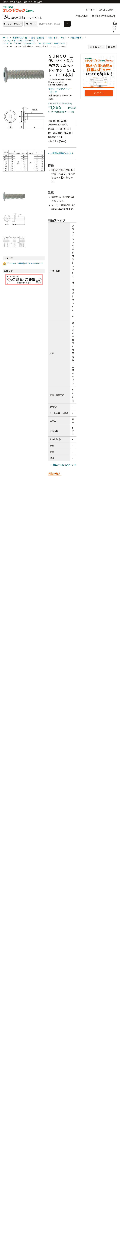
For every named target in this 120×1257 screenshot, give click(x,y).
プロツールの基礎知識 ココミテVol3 (23, 263)
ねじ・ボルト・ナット (57, 38)
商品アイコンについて (63, 464)
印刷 (111, 47)
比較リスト (96, 47)
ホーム (5, 38)
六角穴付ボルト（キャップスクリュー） (19, 40)
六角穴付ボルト (77, 38)
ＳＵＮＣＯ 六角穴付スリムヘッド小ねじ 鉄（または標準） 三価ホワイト (34, 43)
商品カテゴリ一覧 (20, 38)
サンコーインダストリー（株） (59, 90)
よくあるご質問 (106, 9)
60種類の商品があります (61, 153)
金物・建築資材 (37, 38)
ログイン (90, 9)
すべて (29, 24)
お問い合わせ (81, 16)
